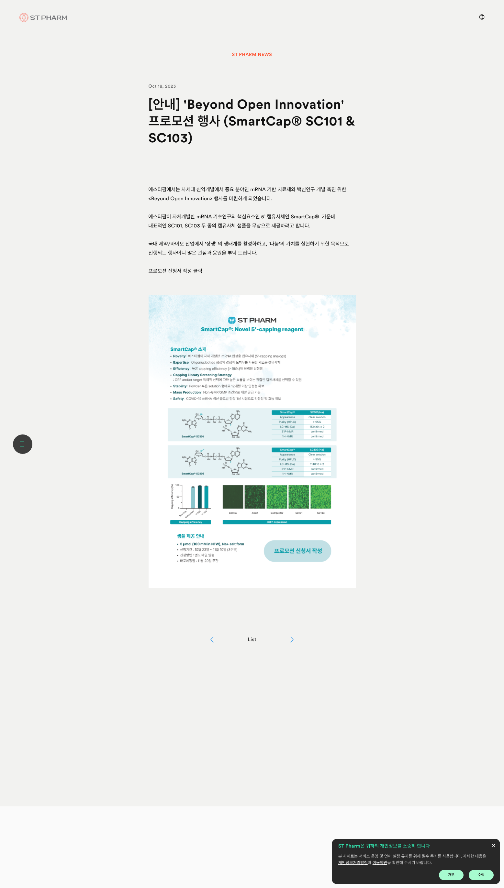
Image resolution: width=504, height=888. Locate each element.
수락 (481, 874)
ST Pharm (43, 17)
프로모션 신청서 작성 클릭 (176, 271)
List (252, 639)
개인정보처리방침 (353, 863)
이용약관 (380, 863)
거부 (451, 874)
